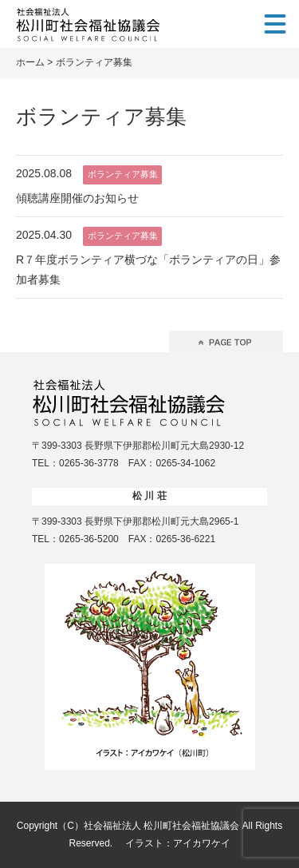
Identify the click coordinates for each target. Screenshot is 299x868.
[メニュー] (275, 24)
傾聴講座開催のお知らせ (77, 198)
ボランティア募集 (123, 174)
